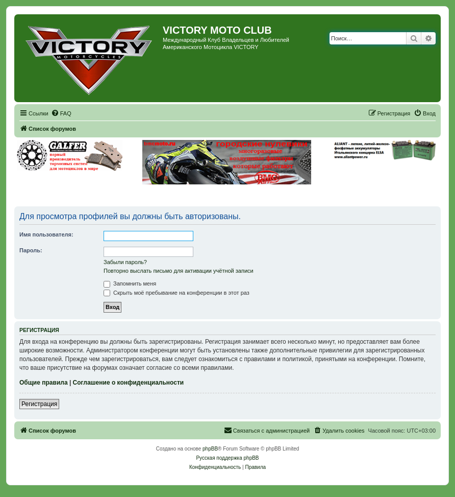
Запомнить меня (130, 283)
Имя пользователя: (46, 234)
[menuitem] (61, 113)
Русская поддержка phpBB (227, 458)
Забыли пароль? (125, 262)
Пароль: (30, 250)
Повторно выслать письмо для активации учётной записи (179, 271)
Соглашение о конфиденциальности (128, 382)
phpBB (210, 449)
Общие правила (43, 382)
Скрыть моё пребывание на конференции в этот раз (176, 293)
